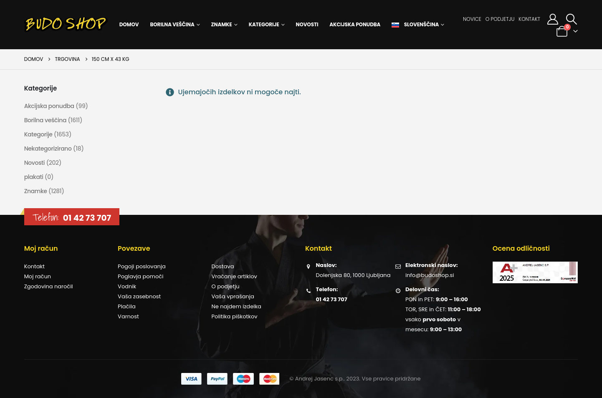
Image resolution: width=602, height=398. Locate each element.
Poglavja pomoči (140, 276)
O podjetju (500, 19)
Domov (129, 24)
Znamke (221, 24)
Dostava (223, 266)
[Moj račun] (552, 19)
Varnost (128, 316)
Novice (472, 19)
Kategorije (264, 24)
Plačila (127, 306)
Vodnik (127, 286)
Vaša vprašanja (233, 296)
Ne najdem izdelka (236, 306)
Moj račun (37, 276)
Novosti (307, 24)
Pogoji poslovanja (142, 266)
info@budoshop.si (429, 275)
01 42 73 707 (87, 218)
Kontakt (529, 19)
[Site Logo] (66, 24)
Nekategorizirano (48, 148)
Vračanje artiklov (234, 276)
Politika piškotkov (235, 316)
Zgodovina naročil (48, 286)
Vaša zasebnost (139, 296)
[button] (571, 19)
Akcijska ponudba (354, 24)
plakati (33, 177)
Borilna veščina (172, 24)
